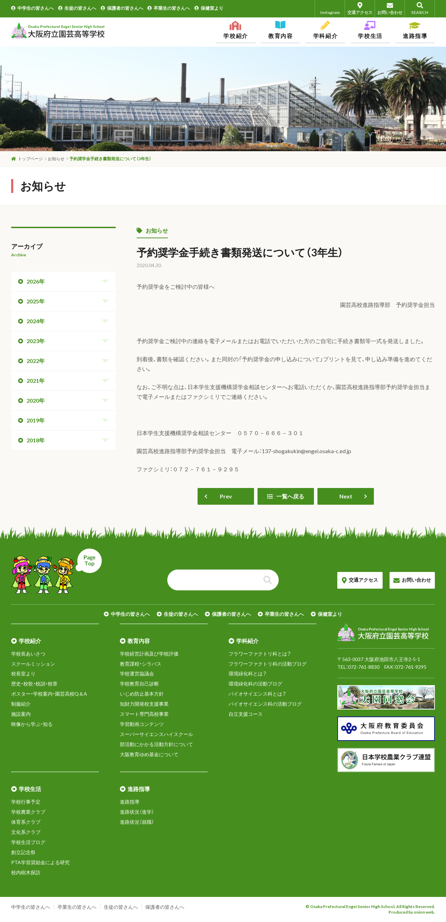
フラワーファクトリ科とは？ (260, 654)
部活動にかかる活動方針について (156, 744)
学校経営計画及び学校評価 (149, 654)
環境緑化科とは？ (248, 673)
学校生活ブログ (28, 842)
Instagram (330, 8)
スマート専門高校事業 (144, 714)
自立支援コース (246, 714)
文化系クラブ (25, 832)
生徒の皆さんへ (77, 8)
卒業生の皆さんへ (168, 8)
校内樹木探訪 (25, 872)
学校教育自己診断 (139, 684)
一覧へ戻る (285, 496)
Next (345, 496)
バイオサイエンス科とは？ (257, 694)
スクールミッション (33, 664)
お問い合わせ (390, 8)
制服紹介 (21, 704)
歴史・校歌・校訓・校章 (34, 684)
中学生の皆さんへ (32, 8)
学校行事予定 (25, 802)
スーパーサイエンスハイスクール (156, 734)
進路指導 (129, 802)
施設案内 (21, 714)
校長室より (23, 673)
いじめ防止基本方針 (142, 694)
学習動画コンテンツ (142, 724)
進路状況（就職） (137, 822)
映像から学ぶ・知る (32, 724)
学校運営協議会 (137, 673)
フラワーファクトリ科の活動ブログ (268, 664)
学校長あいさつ (28, 654)
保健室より (208, 8)
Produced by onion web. (412, 912)
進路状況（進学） (137, 812)
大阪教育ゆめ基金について (149, 754)
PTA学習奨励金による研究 (40, 862)
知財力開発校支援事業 (144, 704)
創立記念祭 (23, 852)
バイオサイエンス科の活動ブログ (265, 704)
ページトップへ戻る (56, 571)
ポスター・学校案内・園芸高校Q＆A (49, 694)
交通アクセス (360, 8)
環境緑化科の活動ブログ (255, 684)
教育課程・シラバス (140, 664)
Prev (226, 496)
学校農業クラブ (28, 812)
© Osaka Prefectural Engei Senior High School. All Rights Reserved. (370, 906)
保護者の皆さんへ (122, 8)
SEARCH (420, 8)
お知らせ (152, 230)
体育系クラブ (25, 822)
